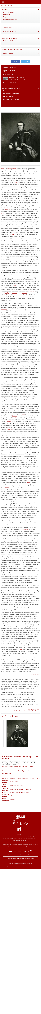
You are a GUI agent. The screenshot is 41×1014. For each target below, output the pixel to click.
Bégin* (7, 488)
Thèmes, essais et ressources (11, 88)
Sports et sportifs (7, 91)
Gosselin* (19, 649)
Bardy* (7, 293)
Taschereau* (26, 529)
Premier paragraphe (8, 12)
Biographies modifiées (9, 71)
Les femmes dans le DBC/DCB (11, 99)
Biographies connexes (9, 31)
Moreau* (29, 482)
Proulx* (3, 213)
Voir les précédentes (9, 82)
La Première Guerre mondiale (11, 93)
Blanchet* (14, 293)
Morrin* (15, 285)
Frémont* (32, 291)
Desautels (9, 429)
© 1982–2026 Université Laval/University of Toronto (26, 710)
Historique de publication (9, 38)
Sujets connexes (7, 28)
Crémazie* (4, 309)
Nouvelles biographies (9, 67)
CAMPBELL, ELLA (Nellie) (16, 77)
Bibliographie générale (33, 709)
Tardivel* (14, 416)
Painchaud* (16, 182)
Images (5, 17)
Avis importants (28, 865)
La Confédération (8, 96)
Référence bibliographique (10, 19)
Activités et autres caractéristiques (12, 49)
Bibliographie (6, 14)
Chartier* (7, 209)
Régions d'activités (7, 53)
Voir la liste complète (10, 102)
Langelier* (8, 421)
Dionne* (17, 418)
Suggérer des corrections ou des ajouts (14, 865)
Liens (34, 865)
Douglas (24, 293)
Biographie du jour (7, 74)
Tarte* (23, 414)
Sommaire (5, 9)
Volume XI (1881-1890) (6, 5)
